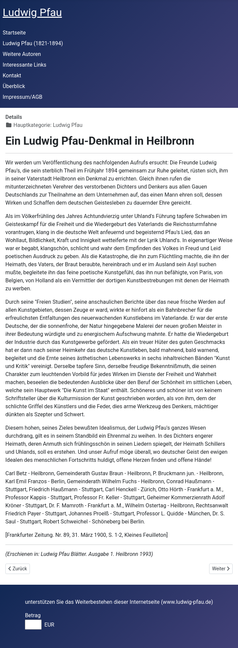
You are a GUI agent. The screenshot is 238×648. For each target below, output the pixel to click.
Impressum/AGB (22, 97)
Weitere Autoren (22, 54)
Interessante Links (24, 65)
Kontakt (12, 75)
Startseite (14, 32)
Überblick (14, 86)
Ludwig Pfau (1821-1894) (33, 43)
